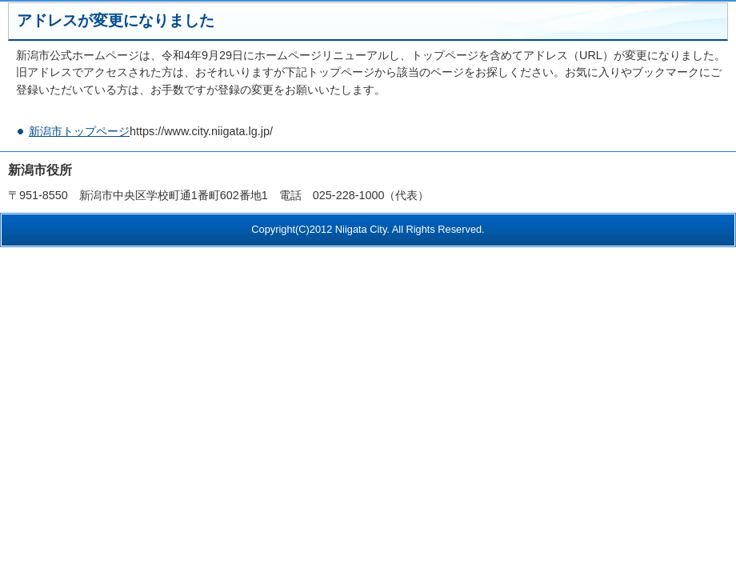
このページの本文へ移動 (0, 10)
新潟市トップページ (79, 131)
